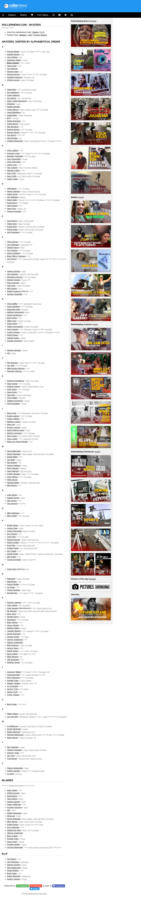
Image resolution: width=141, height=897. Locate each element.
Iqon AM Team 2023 (30, 548)
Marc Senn (11, 614)
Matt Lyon (11, 442)
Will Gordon (12, 288)
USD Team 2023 (34, 483)
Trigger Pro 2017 (30, 554)
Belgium (23, 197)
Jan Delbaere (12, 197)
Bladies (35, 32)
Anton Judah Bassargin (17, 101)
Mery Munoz (12, 821)
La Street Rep (35, 141)
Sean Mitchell (12, 471)
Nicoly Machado (14, 454)
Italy (22, 54)
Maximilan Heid (13, 309)
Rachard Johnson (14, 371)
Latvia (22, 363)
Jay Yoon (11, 756)
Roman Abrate (13, 51)
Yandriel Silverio (14, 631)
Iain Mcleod (12, 462)
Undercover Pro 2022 (31, 439)
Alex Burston (12, 138)
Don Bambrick (13, 92)
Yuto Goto (11, 285)
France (23, 52)
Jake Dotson (12, 206)
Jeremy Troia (12, 689)
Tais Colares (12, 167)
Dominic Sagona (14, 602)
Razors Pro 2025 (36, 759)
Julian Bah (11, 89)
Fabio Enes (12, 224)
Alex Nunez (12, 501)
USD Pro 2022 (30, 110)
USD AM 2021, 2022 (29, 756)
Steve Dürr (11, 208)
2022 (48, 52)
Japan (23, 80)
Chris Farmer (12, 242)
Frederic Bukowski (15, 141)
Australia (23, 726)
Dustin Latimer (13, 416)
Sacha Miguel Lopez (15, 430)
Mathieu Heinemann (15, 312)
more (93, 21)
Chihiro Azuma (13, 80)
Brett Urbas (12, 704)
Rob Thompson (13, 677)
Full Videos (43, 15)
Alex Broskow (13, 127)
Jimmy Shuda (13, 625)
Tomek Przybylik (14, 559)
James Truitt (12, 692)
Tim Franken (12, 250)
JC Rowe (11, 587)
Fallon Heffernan (14, 804)
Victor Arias (12, 66)
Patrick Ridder (13, 584)
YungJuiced (12, 758)
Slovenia (23, 274)
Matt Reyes (12, 581)
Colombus (25, 683)
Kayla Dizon (12, 203)
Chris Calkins (12, 150)
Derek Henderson (14, 315)
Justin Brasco (12, 124)
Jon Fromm (12, 259)
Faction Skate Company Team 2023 (40, 847)
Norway (24, 191)
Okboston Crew (24, 759)
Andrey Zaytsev (13, 771)
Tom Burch (11, 135)
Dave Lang (11, 413)
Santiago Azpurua (14, 77)
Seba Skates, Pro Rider (35, 726)
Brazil (21, 168)
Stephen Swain (13, 662)
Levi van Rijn (12, 717)
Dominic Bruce (13, 132)
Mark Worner (12, 738)
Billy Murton (12, 485)
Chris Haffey (12, 304)
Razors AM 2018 (51, 611)
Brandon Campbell (15, 156)
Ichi (8, 353)
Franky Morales (13, 474)
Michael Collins (13, 170)
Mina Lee (11, 424)
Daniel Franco (13, 247)
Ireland (23, 283)
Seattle (21, 115)
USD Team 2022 (39, 454)
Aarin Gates (12, 790)
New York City (25, 124)
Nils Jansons (12, 363)
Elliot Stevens (13, 657)
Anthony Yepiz (13, 753)
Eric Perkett (12, 534)
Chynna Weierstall (14, 847)
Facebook (60, 886)
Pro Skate (43, 74)
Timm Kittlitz (12, 398)
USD (30, 560)
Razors (35, 329)
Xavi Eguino (12, 221)
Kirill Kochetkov (13, 403)
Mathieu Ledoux (14, 422)
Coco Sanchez (13, 827)
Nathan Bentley (13, 107)
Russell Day (12, 593)
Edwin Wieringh (13, 732)
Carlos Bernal (13, 109)
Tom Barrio (11, 98)
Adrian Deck (12, 194)
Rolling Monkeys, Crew (35, 386)
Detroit (26, 689)
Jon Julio (10, 365)
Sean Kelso (12, 392)
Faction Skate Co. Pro (44, 608)
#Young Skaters (40, 35)
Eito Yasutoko (13, 747)
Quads (19, 579)
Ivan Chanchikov (14, 159)
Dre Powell (11, 551)
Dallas (24, 590)
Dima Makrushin (14, 451)
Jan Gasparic (12, 274)
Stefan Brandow (14, 121)
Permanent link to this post (35, 893)
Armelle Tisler (13, 680)
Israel (30, 101)
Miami (24, 474)
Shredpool (11, 620)
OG (33, 77)
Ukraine (27, 401)
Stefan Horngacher (15, 326)
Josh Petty (11, 537)
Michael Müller (13, 482)
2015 (43, 52)
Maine (27, 637)
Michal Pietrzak (13, 540)
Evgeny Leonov (13, 427)
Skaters (12, 15)
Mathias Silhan (13, 628)
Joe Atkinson (12, 68)
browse (92, 579)
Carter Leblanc (13, 419)
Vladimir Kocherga (15, 401)
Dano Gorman (13, 283)
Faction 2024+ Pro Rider (31, 259)
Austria (20, 209)
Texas (29, 590)
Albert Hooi (11, 321)
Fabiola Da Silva (14, 830)
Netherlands (21, 173)
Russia (25, 159)
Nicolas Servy (13, 617)
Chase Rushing (13, 590)
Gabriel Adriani (13, 54)
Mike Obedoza (13, 513)
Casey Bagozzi (13, 95)
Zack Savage (12, 608)
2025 (41, 525)
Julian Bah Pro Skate (29, 90)
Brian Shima (12, 622)
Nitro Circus (37, 304)
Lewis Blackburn (14, 112)
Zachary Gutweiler (14, 294)
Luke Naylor (12, 495)
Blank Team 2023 (29, 545)
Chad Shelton (13, 870)
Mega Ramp (28, 304)
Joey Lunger (12, 439)
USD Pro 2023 (36, 735)
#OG (30, 35)
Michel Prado (12, 554)
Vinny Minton (12, 477)
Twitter (35, 889)
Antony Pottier (13, 542)
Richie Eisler (12, 229)
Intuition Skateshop (32, 675)
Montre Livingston (14, 433)
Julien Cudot (12, 179)
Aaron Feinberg (13, 253)
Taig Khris (11, 395)
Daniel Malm (12, 457)
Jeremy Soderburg (15, 639)
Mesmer (24, 132)
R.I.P (42, 32)
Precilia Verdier (13, 844)
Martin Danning (13, 191)
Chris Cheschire (14, 162)
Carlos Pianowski (14, 531)
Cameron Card (13, 153)
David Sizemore (13, 634)
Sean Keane (12, 384)
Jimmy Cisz (12, 165)
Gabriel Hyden (13, 338)
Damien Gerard (13, 280)
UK (21, 72)
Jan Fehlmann (13, 245)
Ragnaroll (11, 579)
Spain (19, 104)
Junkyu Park (12, 528)
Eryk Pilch (11, 545)
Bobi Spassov (13, 645)
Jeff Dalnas (12, 188)
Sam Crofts (12, 176)
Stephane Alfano (14, 60)
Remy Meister (13, 468)
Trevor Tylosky (13, 695)
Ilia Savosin (12, 611)
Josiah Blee (12, 115)
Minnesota (27, 329)
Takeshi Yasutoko (14, 750)
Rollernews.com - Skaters (21, 24)
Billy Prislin (11, 557)
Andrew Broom (13, 129)
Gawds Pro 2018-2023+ (46, 554)
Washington (28, 115)
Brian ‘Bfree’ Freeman (16, 256)
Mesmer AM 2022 (34, 191)
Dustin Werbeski (14, 729)
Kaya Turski (12, 842)
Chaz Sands (12, 605)
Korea (19, 425)
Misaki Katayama (14, 813)
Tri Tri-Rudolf (12, 686)
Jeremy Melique (13, 465)
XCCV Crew (37, 101)
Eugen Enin (12, 226)
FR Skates (51, 141)
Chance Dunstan (14, 211)
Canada (21, 230)
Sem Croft (11, 173)
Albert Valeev (12, 714)
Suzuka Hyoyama (14, 341)
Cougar (27, 525)
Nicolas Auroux (13, 74)
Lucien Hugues (13, 332)
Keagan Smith (13, 637)
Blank (25, 654)
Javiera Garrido (13, 271)
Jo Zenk (10, 774)
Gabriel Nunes (13, 498)
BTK (9, 118)
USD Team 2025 (32, 274)
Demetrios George (15, 277)
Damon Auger (13, 71)
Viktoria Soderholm (15, 642)
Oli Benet (11, 104)
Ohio (31, 683)
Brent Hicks (12, 318)
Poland (24, 540)
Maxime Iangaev (14, 350)
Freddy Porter (13, 548)
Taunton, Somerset (26, 738)
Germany (15, 118)
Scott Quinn (12, 569)
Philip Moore (12, 480)
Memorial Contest (38, 771)
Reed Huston (12, 335)
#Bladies (23, 35)
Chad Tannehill (13, 675)
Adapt (29, 173)
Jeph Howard (12, 329)
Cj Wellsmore (12, 726)
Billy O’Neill (12, 516)
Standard (30, 631)
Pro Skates (30, 52)
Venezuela (27, 77)
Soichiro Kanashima (15, 381)
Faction (28, 153)
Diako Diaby (12, 200)
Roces (27, 363)
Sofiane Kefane (13, 386)
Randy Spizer (12, 651)
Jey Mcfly (11, 460)
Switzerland (25, 245)
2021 (50, 735)
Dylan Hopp (12, 324)
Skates (23, 15)
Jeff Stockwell (13, 659)
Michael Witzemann (15, 735)
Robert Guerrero (14, 291)
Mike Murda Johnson (16, 368)
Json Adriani (12, 57)
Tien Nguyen (12, 503)
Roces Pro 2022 (38, 611)
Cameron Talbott (14, 672)
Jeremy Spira (12, 648)
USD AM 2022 (26, 98)
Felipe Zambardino (15, 768)
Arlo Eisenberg (13, 232)
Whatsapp (23, 886)
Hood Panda (21, 442)
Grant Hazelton (13, 306)
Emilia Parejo (12, 525)
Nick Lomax (12, 436)
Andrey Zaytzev (13, 879)
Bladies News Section (16, 785)
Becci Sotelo (12, 654)
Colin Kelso (12, 389)
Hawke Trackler (13, 683)
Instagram (37, 886)
